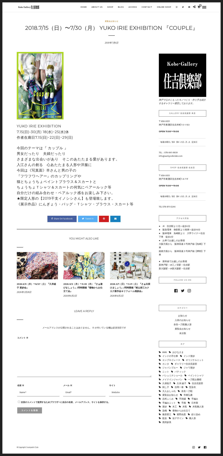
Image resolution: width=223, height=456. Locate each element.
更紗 (164, 407)
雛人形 (192, 418)
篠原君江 (166, 414)
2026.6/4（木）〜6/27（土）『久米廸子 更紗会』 (36, 286)
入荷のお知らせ (182, 320)
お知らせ (182, 316)
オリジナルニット (195, 360)
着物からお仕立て (181, 411)
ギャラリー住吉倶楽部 (186, 364)
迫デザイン (178, 418)
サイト (112, 385)
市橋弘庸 (188, 395)
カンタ (165, 364)
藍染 (164, 418)
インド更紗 (189, 356)
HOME (84, 7)
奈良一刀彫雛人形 (183, 325)
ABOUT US (97, 7)
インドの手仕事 (170, 356)
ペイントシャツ (196, 376)
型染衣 (192, 387)
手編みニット (169, 403)
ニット (165, 372)
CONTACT (147, 7)
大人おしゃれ (169, 391)
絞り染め (195, 414)
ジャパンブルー (170, 368)
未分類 (182, 333)
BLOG (121, 7)
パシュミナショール (172, 376)
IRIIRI (164, 352)
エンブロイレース (171, 360)
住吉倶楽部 (197, 383)
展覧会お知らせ (111, 21)
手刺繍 (182, 399)
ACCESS (133, 7)
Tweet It (88, 219)
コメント (22, 337)
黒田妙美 (166, 422)
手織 (183, 403)
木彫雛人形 (198, 407)
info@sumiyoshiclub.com (170, 156)
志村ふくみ (168, 399)
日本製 (194, 403)
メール (67, 385)
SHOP (110, 7)
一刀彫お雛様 (194, 380)
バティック (180, 372)
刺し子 (165, 387)
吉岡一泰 (179, 387)
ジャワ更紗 (189, 368)
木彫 (184, 407)
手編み (194, 399)
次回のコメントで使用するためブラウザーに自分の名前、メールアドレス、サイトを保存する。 (65, 402)
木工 (174, 407)
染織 (164, 411)
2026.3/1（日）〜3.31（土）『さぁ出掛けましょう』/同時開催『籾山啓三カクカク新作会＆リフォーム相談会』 (130, 287)
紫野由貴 (181, 414)
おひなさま (178, 352)
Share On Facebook (62, 219)
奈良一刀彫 (187, 391)
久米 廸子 (181, 383)
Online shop (164, 7)
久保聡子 (166, 383)
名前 (20, 385)
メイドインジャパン (172, 380)
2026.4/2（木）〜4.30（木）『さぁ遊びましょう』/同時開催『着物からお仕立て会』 (82, 287)
